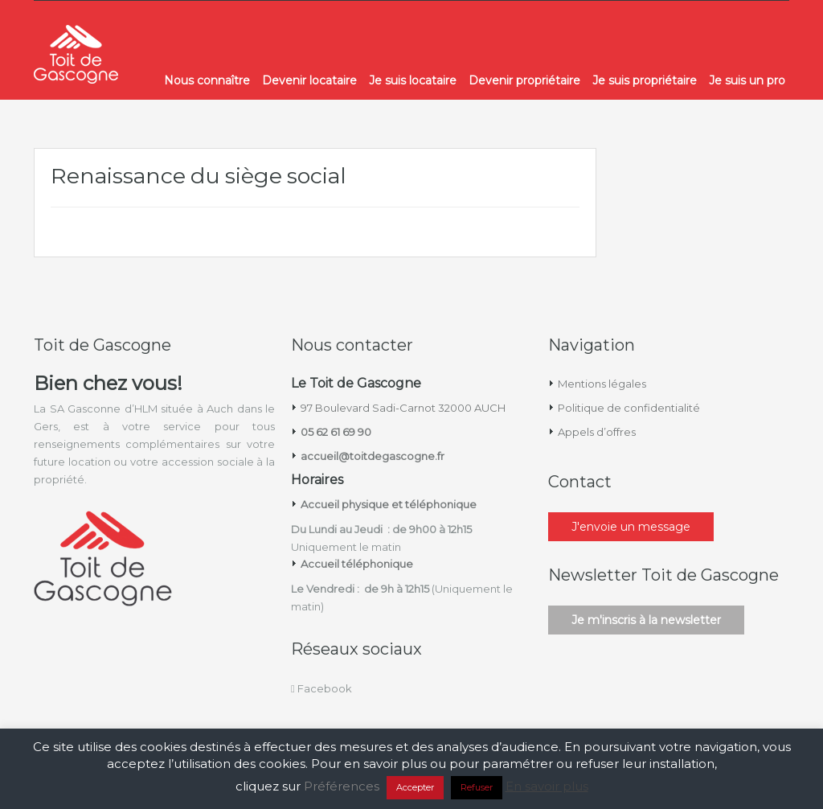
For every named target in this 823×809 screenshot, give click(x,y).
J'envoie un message (630, 526)
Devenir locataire (309, 80)
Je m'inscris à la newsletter (646, 620)
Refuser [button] (477, 787)
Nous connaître (207, 80)
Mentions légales (602, 383)
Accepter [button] (415, 787)
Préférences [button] (341, 786)
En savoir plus (547, 786)
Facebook (321, 688)
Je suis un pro (747, 80)
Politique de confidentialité (629, 407)
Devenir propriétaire (524, 80)
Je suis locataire (413, 80)
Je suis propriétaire (644, 80)
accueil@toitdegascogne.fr (372, 456)
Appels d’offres (597, 431)
